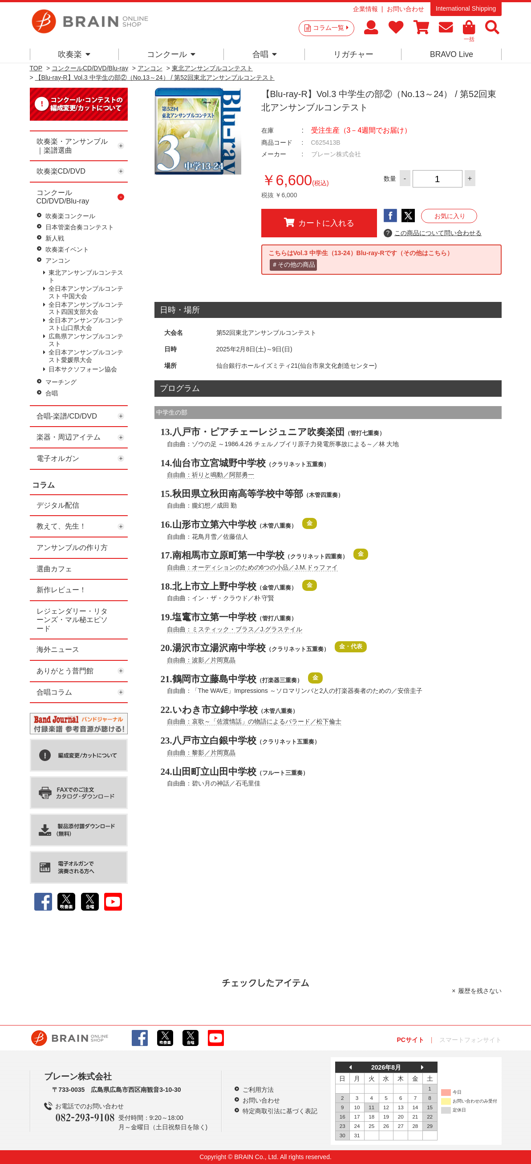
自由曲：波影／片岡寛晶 (201, 659)
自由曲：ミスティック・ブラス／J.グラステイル (235, 629)
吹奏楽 (74, 54)
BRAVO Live (451, 54)
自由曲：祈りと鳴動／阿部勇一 (210, 474)
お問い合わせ (405, 8)
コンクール (171, 54)
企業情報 (365, 8)
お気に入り (450, 216)
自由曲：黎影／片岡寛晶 (201, 752)
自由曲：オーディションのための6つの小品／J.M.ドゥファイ (252, 567)
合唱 (264, 54)
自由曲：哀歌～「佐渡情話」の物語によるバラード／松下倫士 (254, 721)
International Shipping (466, 8)
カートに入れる (319, 223)
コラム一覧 (331, 27)
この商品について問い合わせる (433, 233)
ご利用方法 (258, 1089)
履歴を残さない (480, 990)
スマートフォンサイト (470, 1039)
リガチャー (353, 54)
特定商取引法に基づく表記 (280, 1111)
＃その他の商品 (293, 264)
